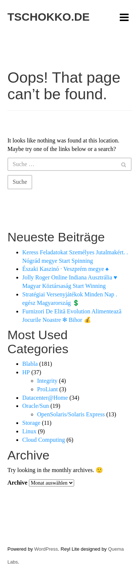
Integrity (47, 381)
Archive (17, 482)
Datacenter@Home (45, 398)
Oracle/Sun (35, 406)
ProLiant (47, 389)
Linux (29, 431)
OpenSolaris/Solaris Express (71, 414)
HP (26, 372)
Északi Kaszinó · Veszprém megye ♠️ (65, 269)
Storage (31, 423)
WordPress (46, 549)
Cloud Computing (43, 440)
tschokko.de (48, 17)
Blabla (30, 364)
